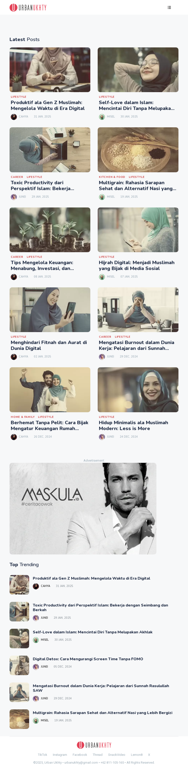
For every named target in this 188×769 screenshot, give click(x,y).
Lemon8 (136, 755)
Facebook (80, 755)
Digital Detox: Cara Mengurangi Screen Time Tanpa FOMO (88, 659)
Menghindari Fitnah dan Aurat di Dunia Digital (49, 345)
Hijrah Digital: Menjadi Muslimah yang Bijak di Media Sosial (137, 265)
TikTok (42, 755)
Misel (111, 117)
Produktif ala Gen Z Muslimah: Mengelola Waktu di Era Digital (48, 105)
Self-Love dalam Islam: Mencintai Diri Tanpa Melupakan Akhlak (136, 108)
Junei (22, 197)
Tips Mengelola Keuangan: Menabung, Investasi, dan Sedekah (42, 268)
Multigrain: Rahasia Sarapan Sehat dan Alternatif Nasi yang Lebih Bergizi (136, 188)
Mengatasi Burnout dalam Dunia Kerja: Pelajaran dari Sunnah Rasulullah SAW (136, 348)
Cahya (23, 117)
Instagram (60, 755)
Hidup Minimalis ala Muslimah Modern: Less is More (133, 425)
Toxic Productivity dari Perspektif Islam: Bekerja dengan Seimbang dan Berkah (46, 188)
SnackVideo (116, 755)
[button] (169, 8)
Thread (98, 755)
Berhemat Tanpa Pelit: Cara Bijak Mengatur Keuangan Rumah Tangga (49, 428)
